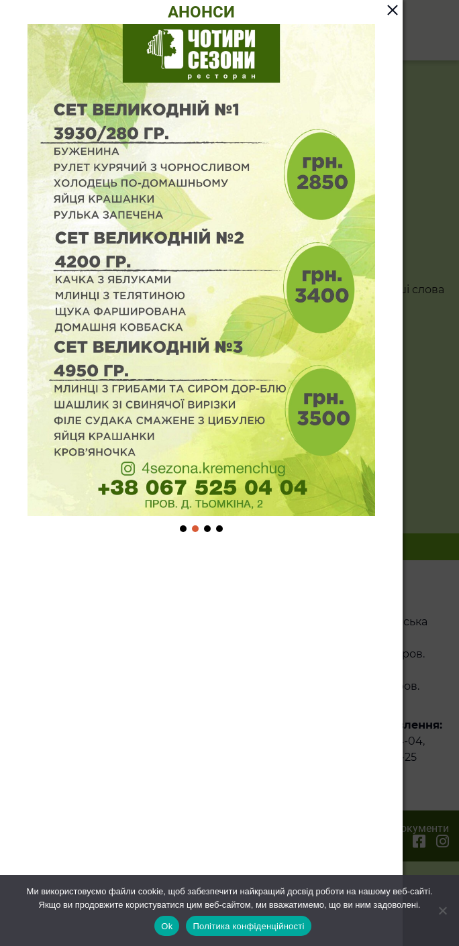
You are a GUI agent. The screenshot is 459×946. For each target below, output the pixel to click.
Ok (166, 926)
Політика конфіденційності (248, 926)
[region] (201, 279)
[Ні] (442, 910)
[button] (183, 528)
